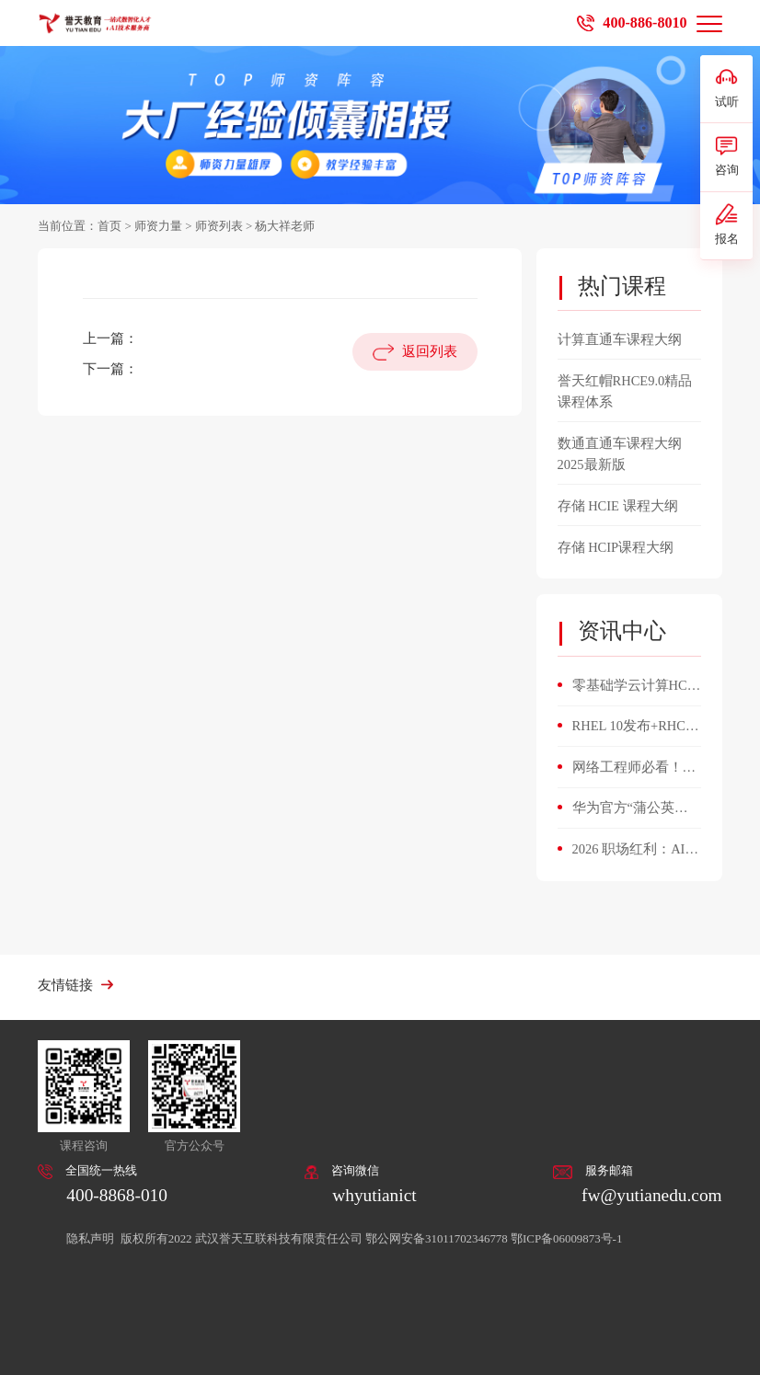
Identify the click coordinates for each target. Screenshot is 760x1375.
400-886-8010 (644, 22)
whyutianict (374, 1195)
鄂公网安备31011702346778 (436, 1238)
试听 (727, 87)
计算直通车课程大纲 (620, 339)
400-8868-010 (116, 1195)
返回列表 (429, 351)
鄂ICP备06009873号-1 (566, 1238)
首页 (109, 226)
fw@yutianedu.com (652, 1195)
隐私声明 (91, 1238)
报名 (727, 224)
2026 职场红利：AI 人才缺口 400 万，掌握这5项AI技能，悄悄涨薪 (634, 851)
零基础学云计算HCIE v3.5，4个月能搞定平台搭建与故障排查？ (636, 687)
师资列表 (219, 226)
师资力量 (158, 226)
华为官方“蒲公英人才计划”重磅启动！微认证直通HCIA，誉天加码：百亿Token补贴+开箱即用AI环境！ (636, 809)
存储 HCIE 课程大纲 (618, 505)
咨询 (727, 155)
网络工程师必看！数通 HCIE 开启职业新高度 (634, 769)
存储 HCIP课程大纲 (616, 547)
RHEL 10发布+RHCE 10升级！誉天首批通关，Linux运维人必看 (636, 727)
